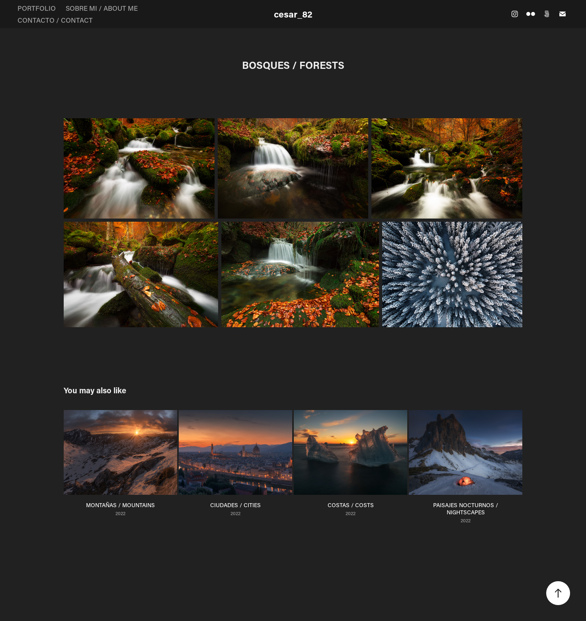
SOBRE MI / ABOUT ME (102, 8)
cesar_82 (293, 14)
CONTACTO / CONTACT (55, 20)
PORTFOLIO (37, 8)
